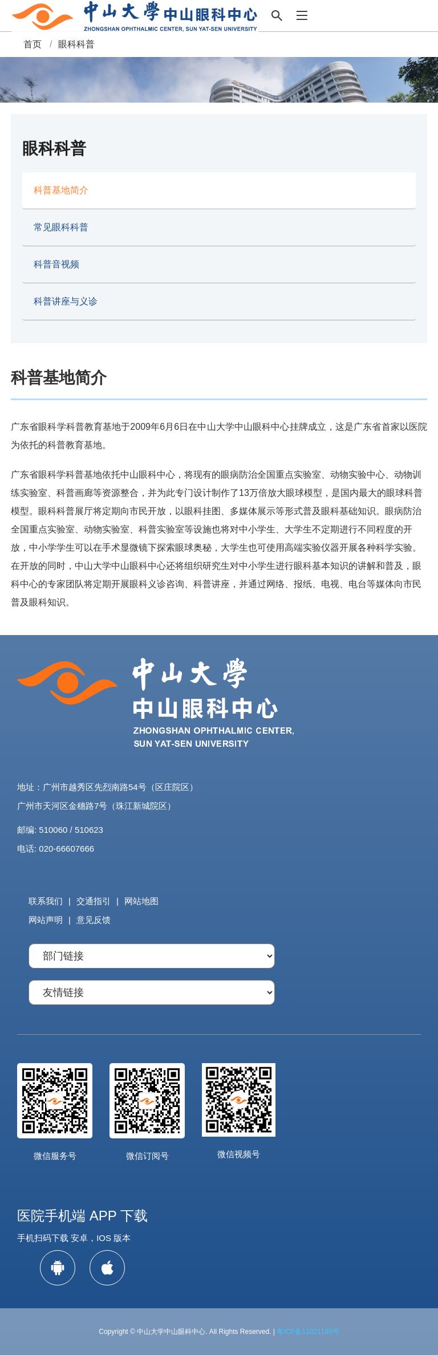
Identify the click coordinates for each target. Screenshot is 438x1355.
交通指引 (93, 901)
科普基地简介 (61, 190)
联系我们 (46, 901)
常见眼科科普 (61, 227)
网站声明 (46, 920)
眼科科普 (76, 44)
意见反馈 (93, 920)
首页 (32, 44)
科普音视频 (56, 264)
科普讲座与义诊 (66, 301)
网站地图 (141, 901)
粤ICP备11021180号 (308, 1332)
